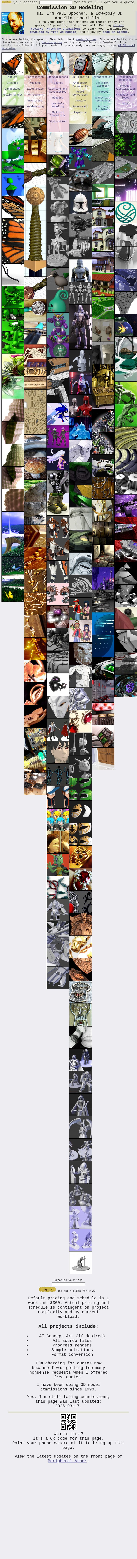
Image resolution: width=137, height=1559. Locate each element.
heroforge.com (52, 48)
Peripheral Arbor (67, 1487)
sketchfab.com (86, 44)
